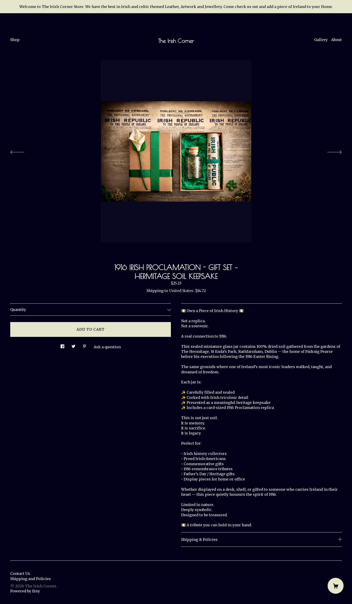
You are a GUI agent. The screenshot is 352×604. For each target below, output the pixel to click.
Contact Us (20, 573)
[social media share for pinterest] (84, 345)
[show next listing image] (330, 150)
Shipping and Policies (30, 578)
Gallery (321, 39)
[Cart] (336, 586)
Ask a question (107, 347)
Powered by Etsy (25, 591)
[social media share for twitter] (73, 345)
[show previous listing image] (21, 150)
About (336, 39)
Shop (15, 39)
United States (181, 290)
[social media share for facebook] (62, 345)
